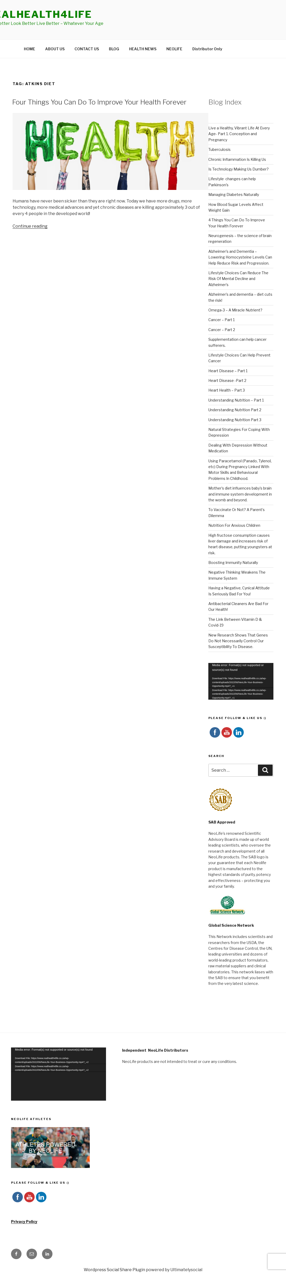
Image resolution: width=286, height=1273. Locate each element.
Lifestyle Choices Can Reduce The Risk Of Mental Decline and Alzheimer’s (238, 279)
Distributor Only (207, 49)
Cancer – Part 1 (221, 319)
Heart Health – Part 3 (226, 390)
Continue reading (30, 226)
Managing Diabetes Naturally (233, 194)
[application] (241, 681)
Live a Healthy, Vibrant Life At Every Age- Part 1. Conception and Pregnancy (239, 134)
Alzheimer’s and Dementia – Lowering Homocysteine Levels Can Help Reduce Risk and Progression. (240, 257)
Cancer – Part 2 (221, 329)
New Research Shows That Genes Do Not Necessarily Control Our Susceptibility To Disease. (238, 641)
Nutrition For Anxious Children (234, 525)
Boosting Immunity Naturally (233, 562)
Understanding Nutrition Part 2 (234, 410)
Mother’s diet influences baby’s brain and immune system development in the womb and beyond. (240, 494)
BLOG (114, 49)
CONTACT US (87, 49)
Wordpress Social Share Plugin (115, 1269)
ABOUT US (55, 49)
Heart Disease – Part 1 (227, 371)
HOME (29, 49)
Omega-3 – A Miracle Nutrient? (235, 310)
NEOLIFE (174, 49)
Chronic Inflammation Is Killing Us (237, 159)
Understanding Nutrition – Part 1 (236, 400)
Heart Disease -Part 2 (227, 380)
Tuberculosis (219, 149)
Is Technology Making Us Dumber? (238, 169)
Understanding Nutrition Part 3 (234, 420)
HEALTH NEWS (142, 49)
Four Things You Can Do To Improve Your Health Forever (99, 102)
